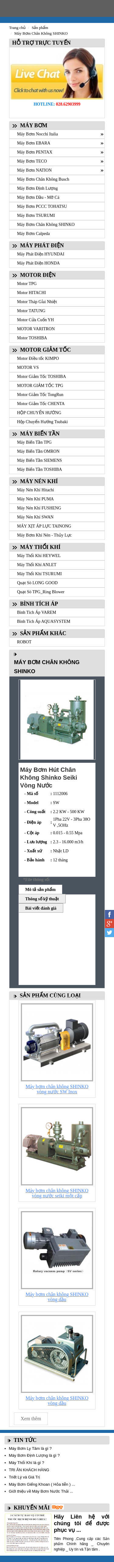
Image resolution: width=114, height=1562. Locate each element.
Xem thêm (31, 1418)
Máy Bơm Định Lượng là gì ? (34, 1455)
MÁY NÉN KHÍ (39, 481)
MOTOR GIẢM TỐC (45, 350)
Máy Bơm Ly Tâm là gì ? (30, 1448)
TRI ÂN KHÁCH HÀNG (29, 1470)
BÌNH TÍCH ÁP (39, 604)
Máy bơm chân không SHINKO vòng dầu (57, 1297)
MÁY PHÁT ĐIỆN (42, 245)
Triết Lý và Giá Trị (24, 1477)
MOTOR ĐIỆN (38, 275)
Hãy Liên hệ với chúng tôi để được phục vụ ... (81, 1523)
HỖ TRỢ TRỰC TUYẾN (40, 43)
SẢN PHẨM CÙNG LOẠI (50, 996)
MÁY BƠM (33, 125)
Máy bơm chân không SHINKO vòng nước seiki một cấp (57, 1193)
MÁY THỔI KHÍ (40, 547)
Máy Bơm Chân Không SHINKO (41, 33)
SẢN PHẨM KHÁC (43, 633)
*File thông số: (36, 879)
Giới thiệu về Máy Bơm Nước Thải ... (41, 1491)
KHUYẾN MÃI (32, 1508)
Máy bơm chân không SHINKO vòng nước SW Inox (57, 1089)
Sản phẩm (40, 27)
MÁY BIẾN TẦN (40, 434)
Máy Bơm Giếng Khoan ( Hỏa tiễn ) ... (42, 1484)
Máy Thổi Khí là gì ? (26, 1462)
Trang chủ (17, 27)
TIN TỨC (25, 1440)
